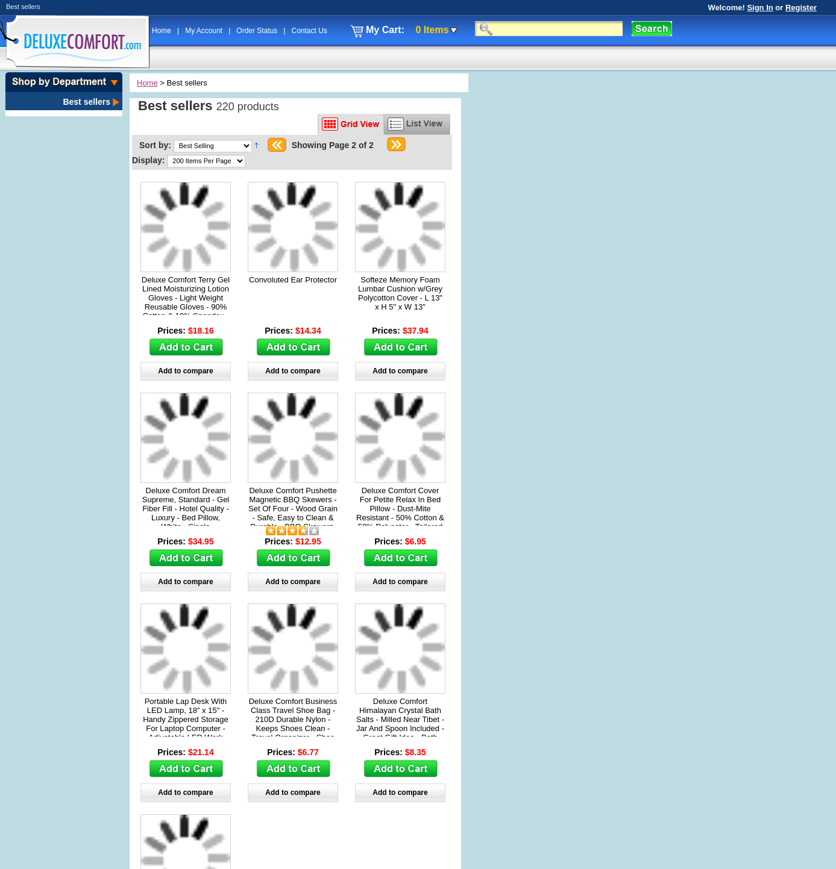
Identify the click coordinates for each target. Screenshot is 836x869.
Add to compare (185, 371)
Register (801, 7)
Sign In (760, 7)
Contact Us (309, 30)
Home (162, 30)
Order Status (257, 30)
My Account (204, 30)
